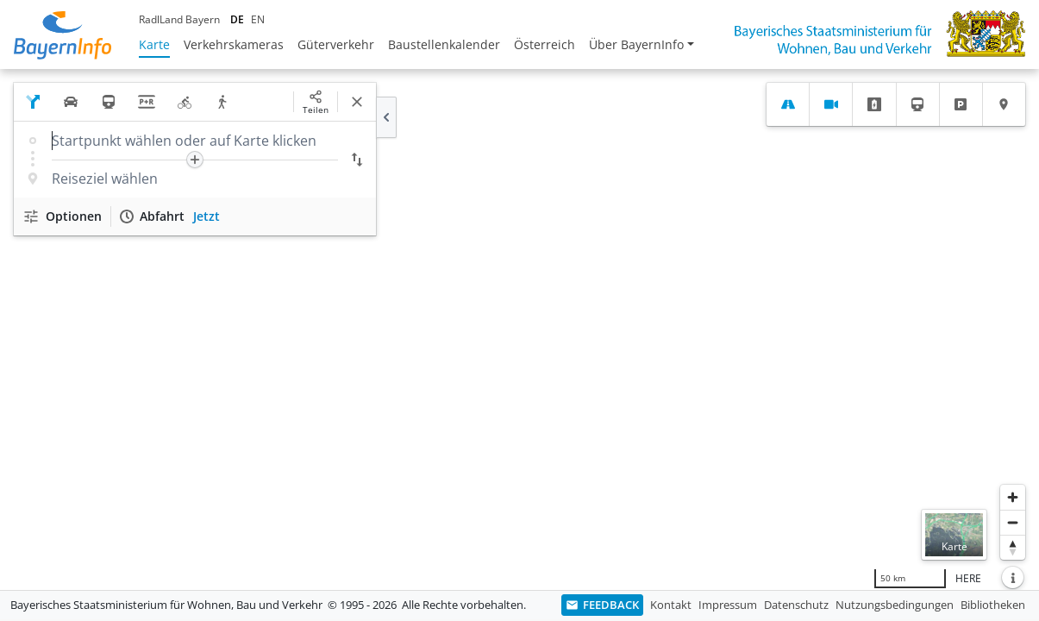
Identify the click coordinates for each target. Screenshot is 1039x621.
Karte (154, 44)
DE (237, 19)
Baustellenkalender (444, 44)
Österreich (544, 44)
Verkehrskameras (234, 44)
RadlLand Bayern (179, 19)
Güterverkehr (335, 44)
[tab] (788, 104)
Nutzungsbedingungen (895, 604)
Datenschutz (796, 604)
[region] (519, 329)
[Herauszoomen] (1012, 522)
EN (258, 19)
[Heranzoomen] (1012, 497)
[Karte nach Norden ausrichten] (1012, 547)
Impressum (727, 604)
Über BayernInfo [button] (636, 44)
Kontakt (671, 604)
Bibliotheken (993, 604)
